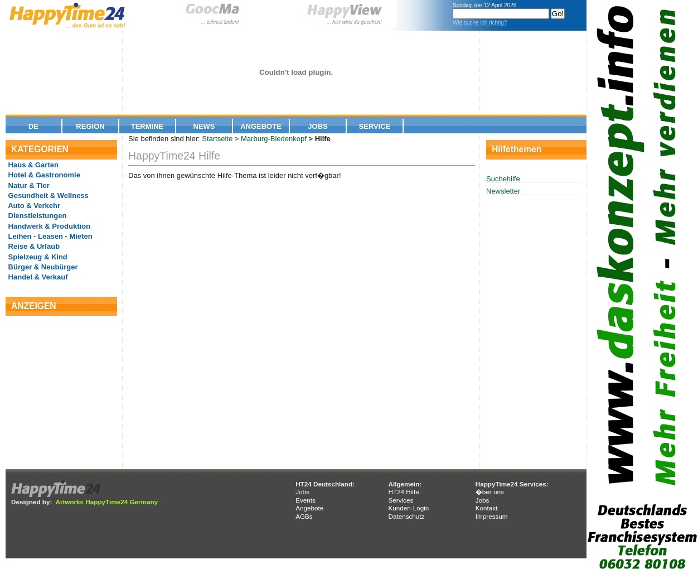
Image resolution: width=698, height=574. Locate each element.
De (33, 126)
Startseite (217, 138)
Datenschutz (406, 516)
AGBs (304, 516)
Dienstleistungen (36, 215)
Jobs (317, 126)
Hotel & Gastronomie (43, 175)
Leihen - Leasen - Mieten (49, 236)
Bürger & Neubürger (42, 267)
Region (90, 126)
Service (375, 126)
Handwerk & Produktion (48, 226)
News (204, 126)
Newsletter (503, 191)
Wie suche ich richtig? (480, 23)
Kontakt (487, 508)
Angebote (261, 126)
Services (400, 500)
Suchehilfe (503, 179)
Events (305, 500)
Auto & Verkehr (33, 205)
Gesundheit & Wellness (47, 195)
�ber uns (490, 491)
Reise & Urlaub (33, 246)
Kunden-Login (408, 508)
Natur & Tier (28, 185)
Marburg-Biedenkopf (274, 138)
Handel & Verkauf (37, 277)
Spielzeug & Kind (36, 257)
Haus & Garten (32, 165)
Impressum (492, 516)
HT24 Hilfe (403, 491)
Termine (147, 126)
